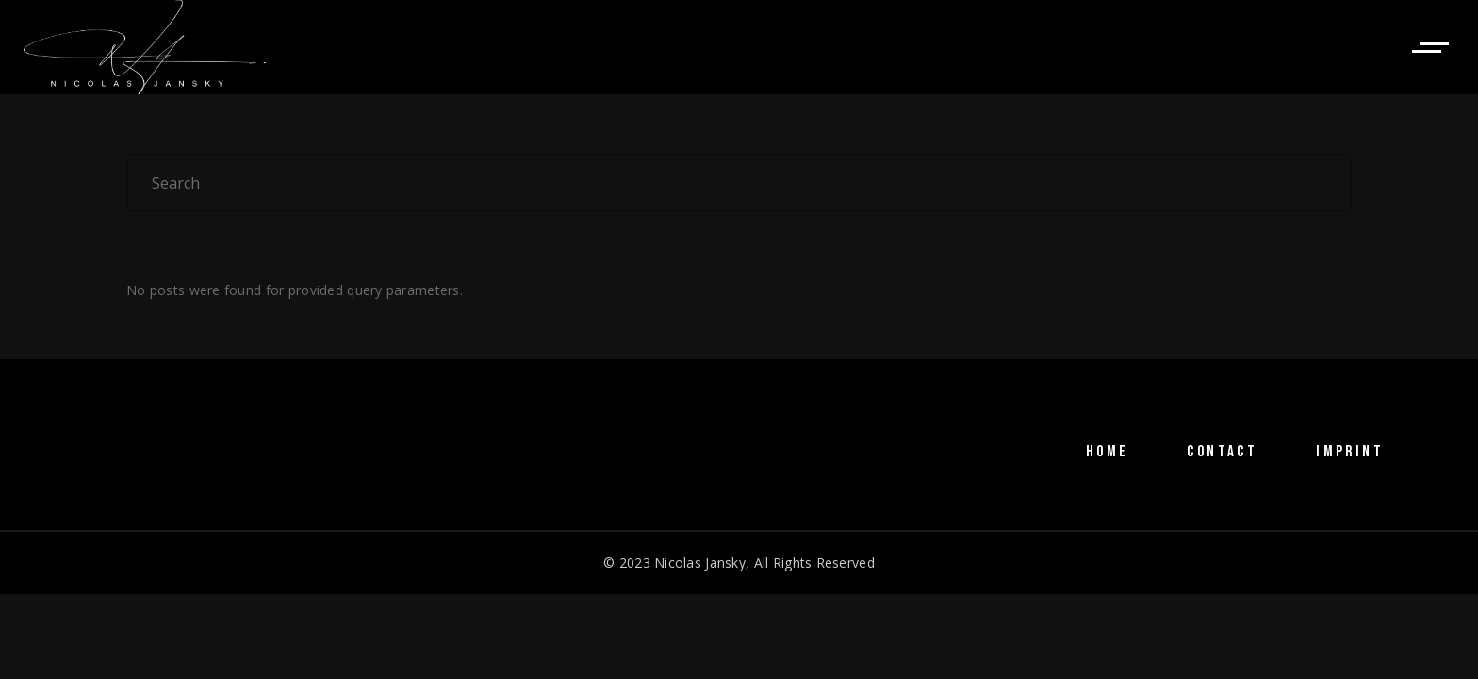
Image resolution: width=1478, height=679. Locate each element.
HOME (1107, 451)
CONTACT (1222, 451)
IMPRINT (1350, 451)
